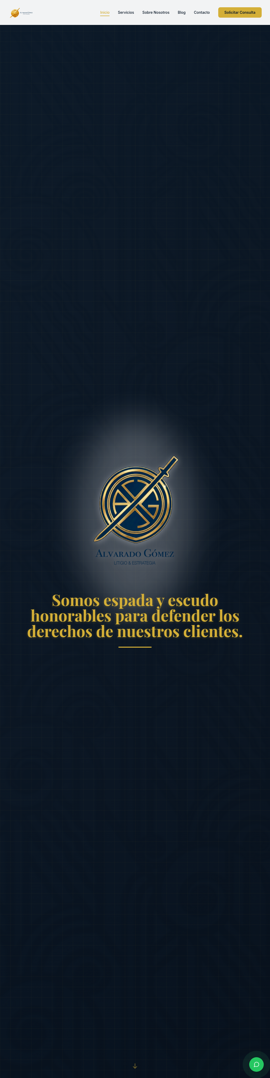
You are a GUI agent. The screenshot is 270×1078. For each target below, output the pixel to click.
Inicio (105, 12)
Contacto (202, 12)
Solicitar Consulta (240, 12)
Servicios (126, 12)
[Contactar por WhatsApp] (256, 1064)
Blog (182, 12)
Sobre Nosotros (155, 12)
